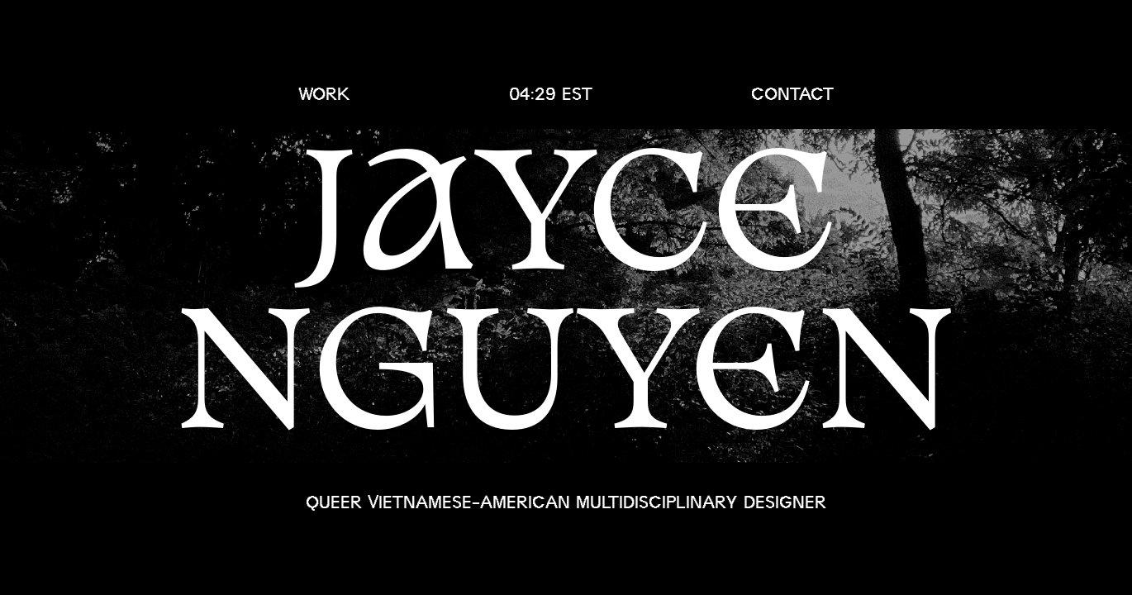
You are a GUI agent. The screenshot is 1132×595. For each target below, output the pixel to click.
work (324, 93)
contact (792, 93)
